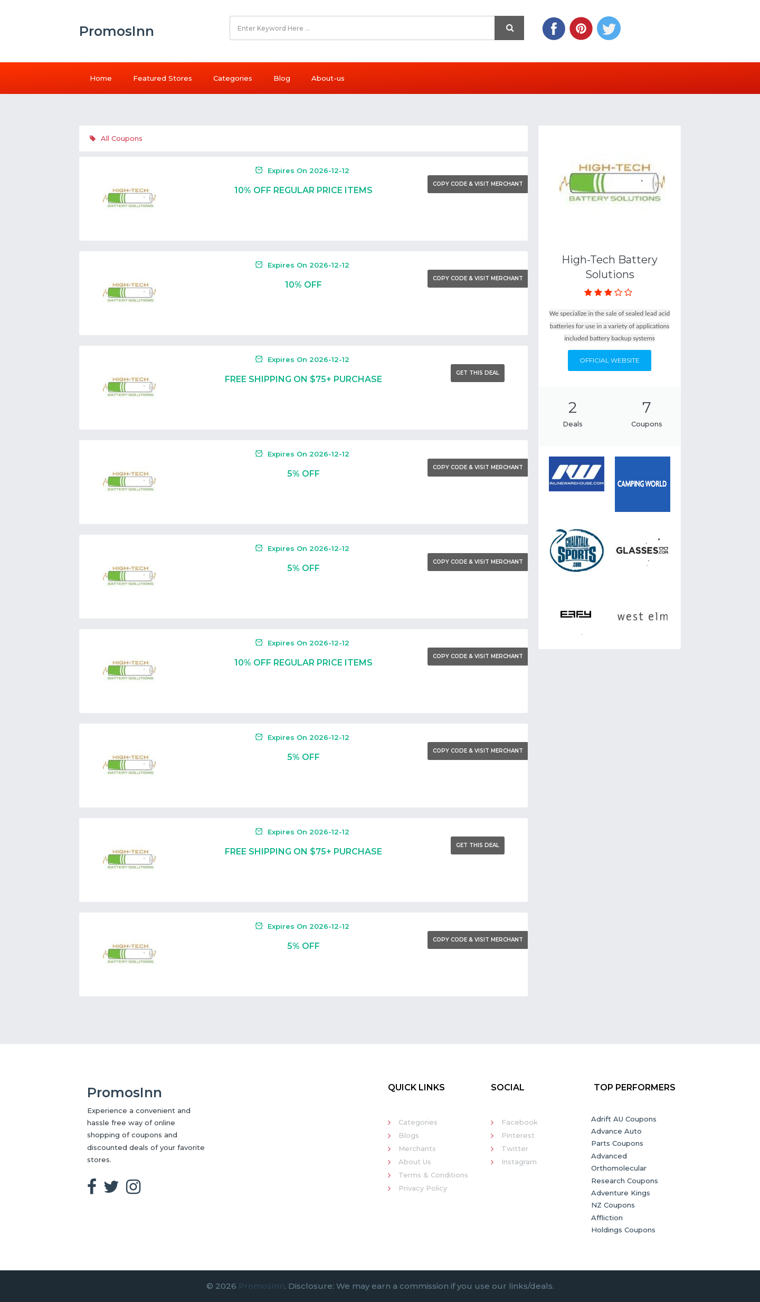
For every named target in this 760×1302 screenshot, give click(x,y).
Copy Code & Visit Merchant (478, 183)
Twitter (514, 1148)
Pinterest (518, 1135)
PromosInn (261, 1286)
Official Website (610, 360)
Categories (232, 78)
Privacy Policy (422, 1188)
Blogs (408, 1135)
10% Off (303, 285)
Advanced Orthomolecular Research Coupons (624, 1168)
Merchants (417, 1148)
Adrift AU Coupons (624, 1119)
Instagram (519, 1161)
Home (101, 78)
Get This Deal (477, 372)
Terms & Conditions (433, 1175)
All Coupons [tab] (116, 138)
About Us (414, 1161)
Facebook (519, 1122)
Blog (281, 78)
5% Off (303, 474)
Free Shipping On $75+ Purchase (303, 379)
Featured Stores (162, 78)
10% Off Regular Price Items (303, 190)
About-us (328, 78)
